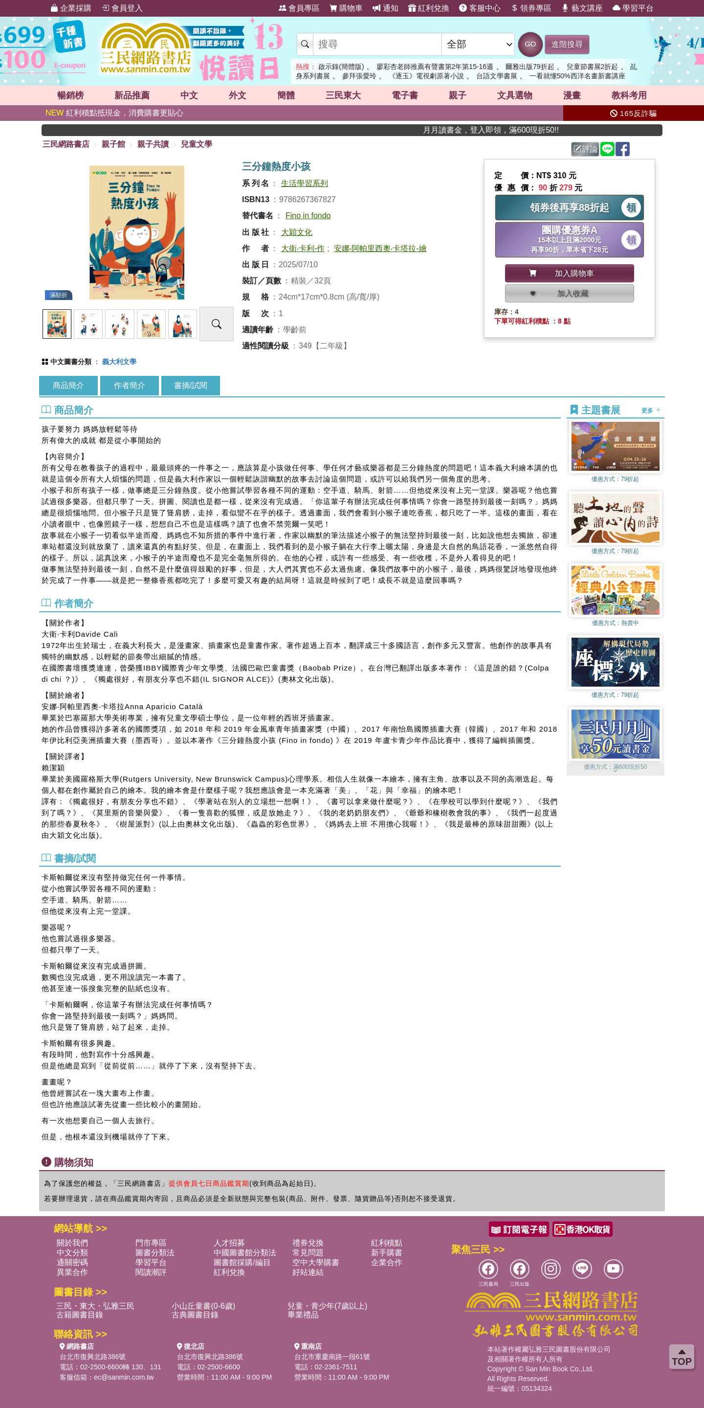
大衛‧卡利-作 (303, 248)
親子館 (113, 144)
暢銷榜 (70, 95)
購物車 (346, 8)
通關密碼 (72, 1262)
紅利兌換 (428, 8)
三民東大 (343, 95)
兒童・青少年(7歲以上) (327, 1306)
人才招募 (229, 1243)
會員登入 (121, 8)
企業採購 (70, 8)
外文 (237, 95)
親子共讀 (153, 144)
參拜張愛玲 (359, 76)
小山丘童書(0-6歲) (203, 1306)
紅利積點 (386, 1243)
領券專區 (530, 8)
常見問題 (308, 1252)
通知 (385, 8)
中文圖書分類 (70, 362)
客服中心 (479, 8)
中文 (189, 95)
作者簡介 (129, 385)
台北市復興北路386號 (93, 1357)
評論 (585, 149)
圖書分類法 (155, 1252)
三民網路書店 (66, 144)
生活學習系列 (304, 183)
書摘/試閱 (190, 385)
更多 (650, 410)
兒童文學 (196, 144)
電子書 (405, 95)
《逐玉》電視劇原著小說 (426, 76)
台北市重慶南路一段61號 (332, 1357)
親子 (457, 95)
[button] (615, 770)
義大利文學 (119, 362)
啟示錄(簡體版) (341, 66)
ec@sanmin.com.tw (124, 1377)
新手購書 (386, 1252)
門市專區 (151, 1243)
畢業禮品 (303, 1315)
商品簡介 (68, 385)
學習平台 (633, 8)
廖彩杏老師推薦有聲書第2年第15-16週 (435, 66)
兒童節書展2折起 (592, 66)
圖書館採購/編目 (242, 1262)
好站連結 (308, 1272)
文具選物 (514, 95)
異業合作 (72, 1272)
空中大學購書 (315, 1262)
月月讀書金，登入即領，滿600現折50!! (511, 130)
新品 (132, 95)
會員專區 (299, 8)
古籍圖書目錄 (79, 1315)
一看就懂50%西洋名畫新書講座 (577, 76)
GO (530, 44)
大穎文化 (296, 232)
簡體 (286, 95)
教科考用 (629, 95)
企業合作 (386, 1262)
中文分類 (72, 1252)
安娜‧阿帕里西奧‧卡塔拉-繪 (380, 248)
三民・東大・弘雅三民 (95, 1306)
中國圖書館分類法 (245, 1252)
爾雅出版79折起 (530, 66)
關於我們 (72, 1243)
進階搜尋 (567, 44)
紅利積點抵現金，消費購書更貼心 (114, 113)
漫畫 (572, 95)
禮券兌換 (308, 1243)
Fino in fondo (308, 215)
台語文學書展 (496, 76)
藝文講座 (581, 8)
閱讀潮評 (151, 1272)
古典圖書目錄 (195, 1315)
